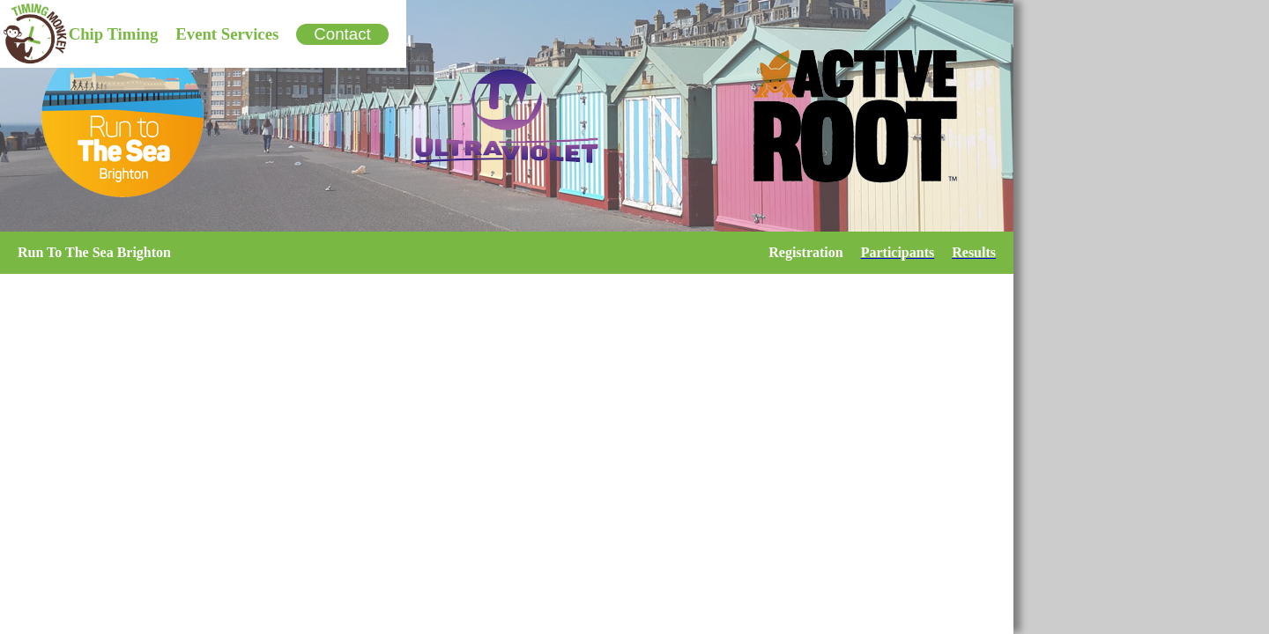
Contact (342, 34)
